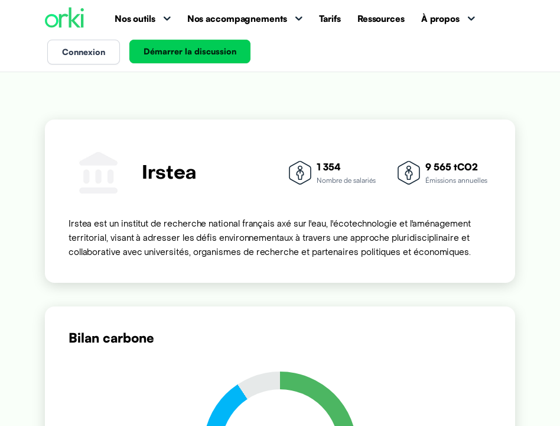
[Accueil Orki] (64, 18)
